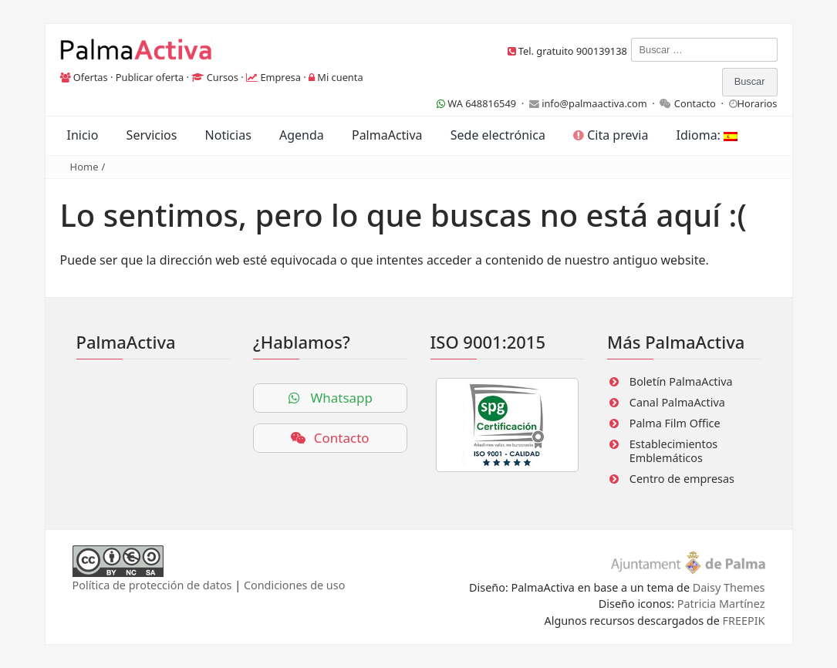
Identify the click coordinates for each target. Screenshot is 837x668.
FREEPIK (744, 620)
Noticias (228, 135)
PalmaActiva (387, 135)
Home (84, 167)
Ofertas (90, 77)
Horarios (757, 103)
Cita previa (610, 135)
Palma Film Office (675, 423)
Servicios (152, 135)
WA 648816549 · (483, 103)
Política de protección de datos (152, 585)
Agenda (301, 135)
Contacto (695, 103)
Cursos (222, 77)
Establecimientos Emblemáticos (673, 451)
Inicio (83, 135)
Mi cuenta (340, 77)
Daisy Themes (729, 587)
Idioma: (707, 135)
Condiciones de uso (294, 585)
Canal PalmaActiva (677, 402)
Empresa (280, 77)
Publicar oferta (150, 77)
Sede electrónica (498, 135)
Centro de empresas (681, 478)
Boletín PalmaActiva (681, 381)
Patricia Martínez (721, 603)
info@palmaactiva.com (594, 103)
